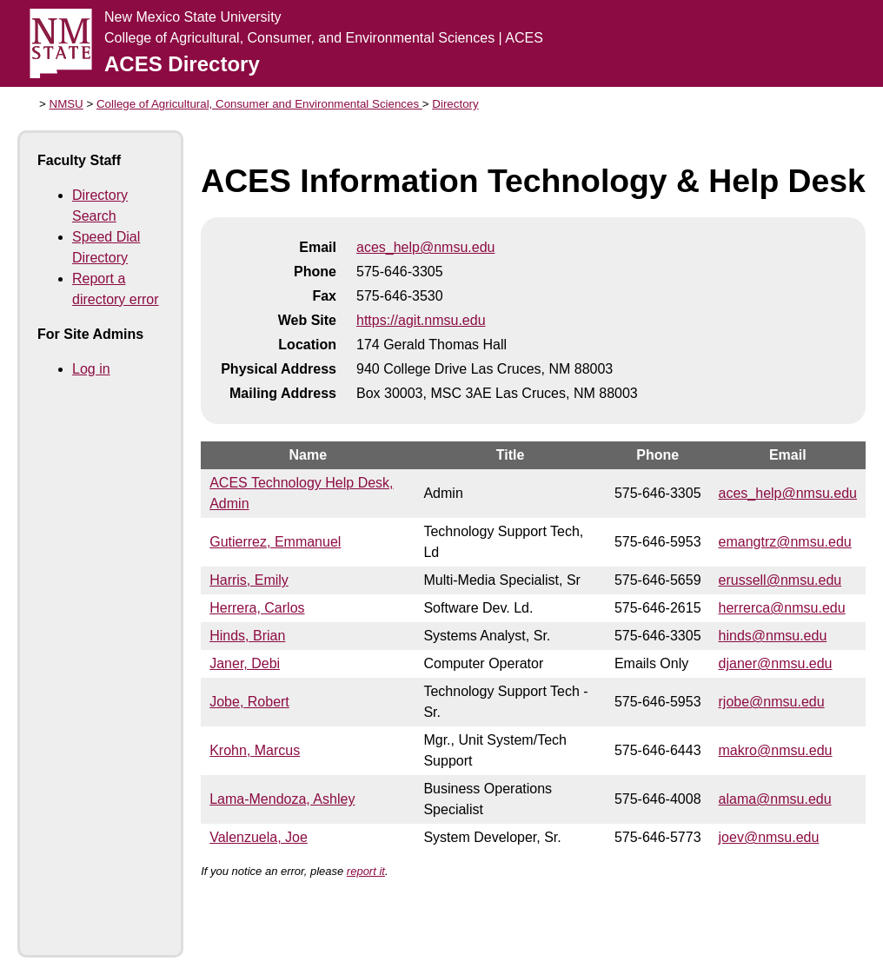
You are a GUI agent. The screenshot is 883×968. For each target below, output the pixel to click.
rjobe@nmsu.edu (772, 701)
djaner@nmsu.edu (776, 663)
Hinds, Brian (247, 635)
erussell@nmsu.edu (780, 580)
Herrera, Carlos (256, 607)
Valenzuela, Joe (258, 837)
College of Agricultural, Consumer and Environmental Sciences (259, 103)
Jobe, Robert (249, 701)
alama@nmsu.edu (775, 799)
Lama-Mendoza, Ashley (282, 799)
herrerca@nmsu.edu (782, 607)
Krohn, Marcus (254, 750)
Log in (91, 368)
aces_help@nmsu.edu (425, 247)
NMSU (66, 103)
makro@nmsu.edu (776, 750)
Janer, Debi (244, 663)
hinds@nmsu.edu (773, 635)
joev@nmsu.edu (769, 837)
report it (366, 871)
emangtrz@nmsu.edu (785, 541)
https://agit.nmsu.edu (421, 320)
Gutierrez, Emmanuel (275, 541)
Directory (455, 103)
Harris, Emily (249, 580)
